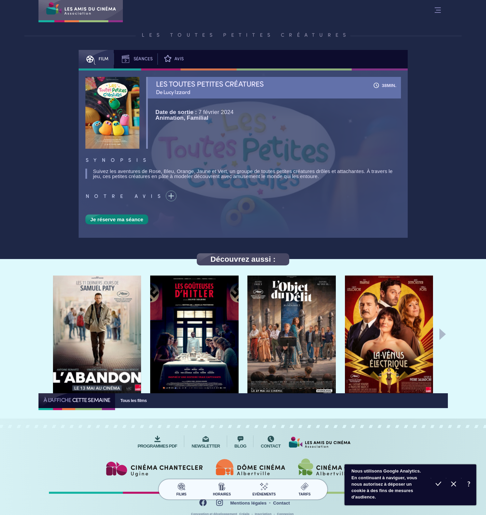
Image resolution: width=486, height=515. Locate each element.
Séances (136, 59)
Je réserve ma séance (116, 219)
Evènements (264, 488)
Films (181, 488)
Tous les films (133, 400)
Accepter (438, 484)
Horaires (222, 488)
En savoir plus (468, 484)
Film (96, 59)
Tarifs (304, 488)
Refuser (453, 484)
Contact (281, 503)
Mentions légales (248, 503)
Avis (173, 59)
